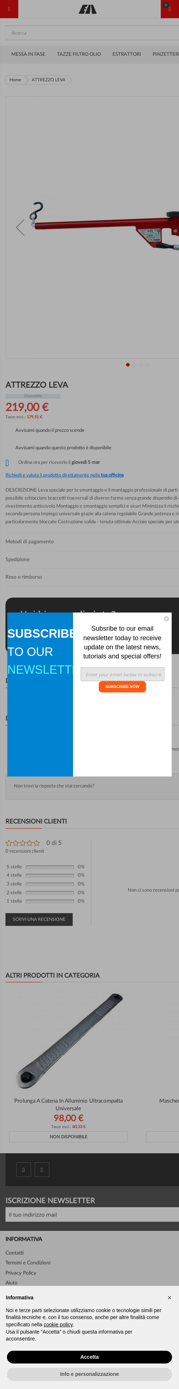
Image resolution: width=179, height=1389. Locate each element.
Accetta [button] (89, 1357)
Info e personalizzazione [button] (89, 1374)
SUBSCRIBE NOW (122, 686)
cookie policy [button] (58, 1324)
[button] (169, 1297)
